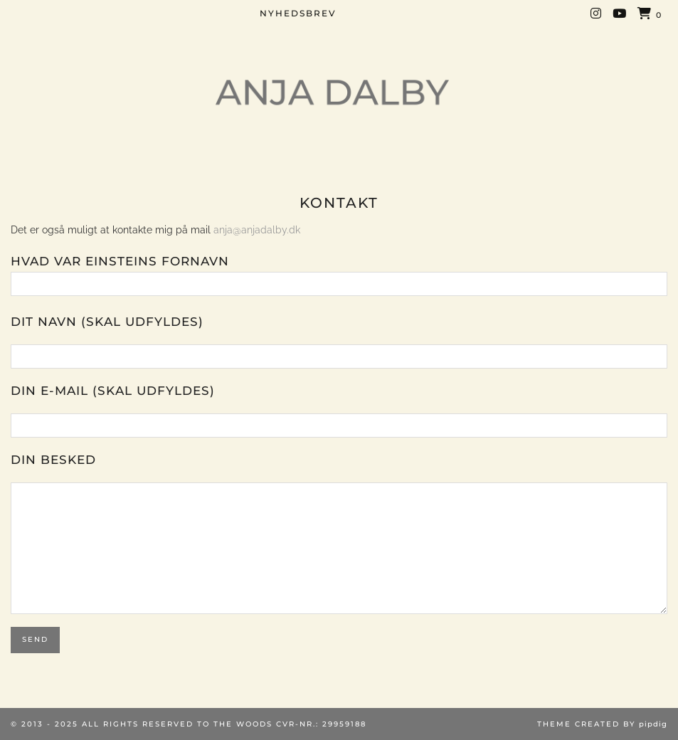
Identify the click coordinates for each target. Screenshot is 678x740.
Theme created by (602, 724)
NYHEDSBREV (298, 13)
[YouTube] (620, 13)
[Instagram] (596, 13)
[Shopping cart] (649, 14)
